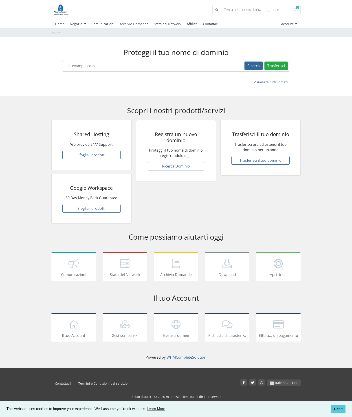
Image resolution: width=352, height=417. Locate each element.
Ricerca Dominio (176, 166)
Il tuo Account (73, 328)
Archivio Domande (134, 24)
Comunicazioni (102, 24)
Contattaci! (211, 24)
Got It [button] (338, 409)
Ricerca (253, 65)
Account (287, 24)
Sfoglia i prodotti (91, 154)
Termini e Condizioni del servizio (103, 383)
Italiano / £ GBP (284, 383)
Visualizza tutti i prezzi (271, 82)
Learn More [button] (156, 409)
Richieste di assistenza (227, 328)
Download (227, 267)
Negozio (76, 24)
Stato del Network (167, 24)
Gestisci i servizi (125, 328)
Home (59, 24)
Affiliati (192, 24)
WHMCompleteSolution (186, 357)
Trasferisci (276, 65)
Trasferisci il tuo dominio (261, 160)
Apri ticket (278, 267)
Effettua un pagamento (278, 328)
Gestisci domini (176, 328)
